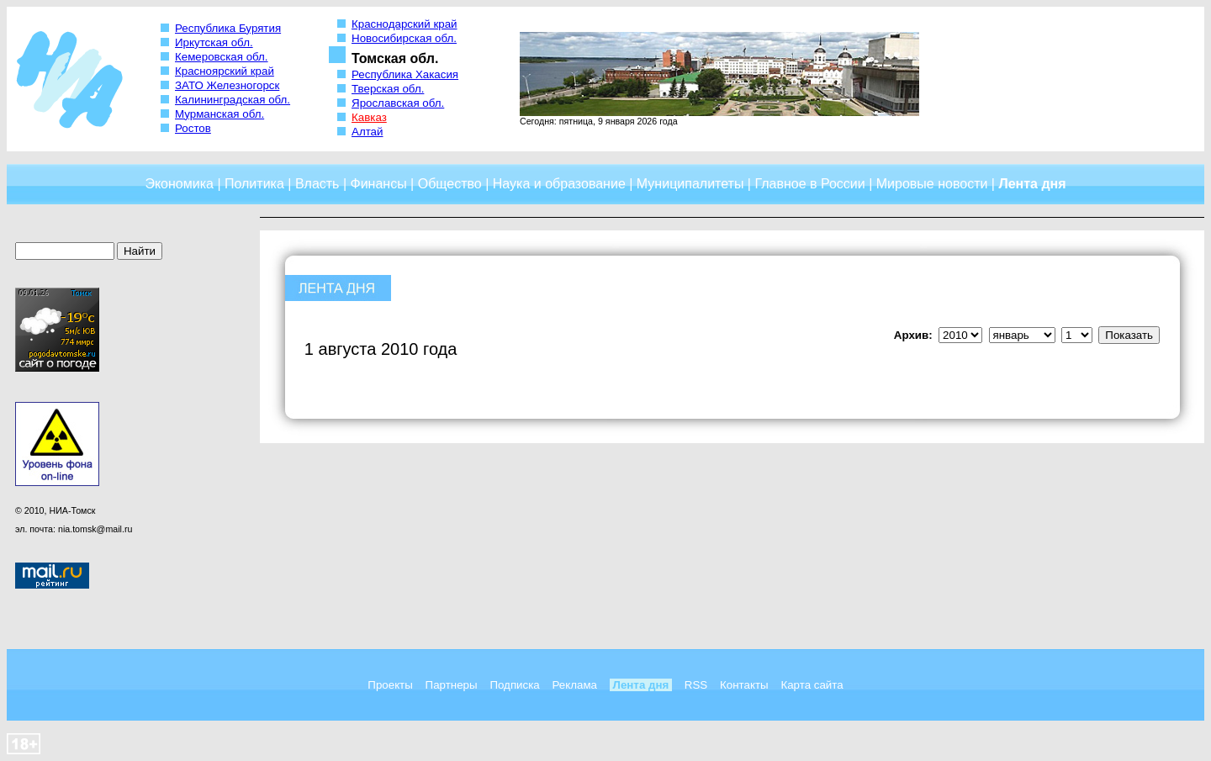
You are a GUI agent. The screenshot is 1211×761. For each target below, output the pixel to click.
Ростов (193, 128)
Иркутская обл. (214, 42)
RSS (696, 685)
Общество (450, 184)
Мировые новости (932, 184)
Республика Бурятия (228, 28)
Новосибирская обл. (404, 38)
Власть (317, 184)
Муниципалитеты (690, 184)
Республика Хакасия (405, 74)
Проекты (390, 685)
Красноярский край (224, 71)
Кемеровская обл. (221, 56)
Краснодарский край (404, 24)
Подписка (514, 685)
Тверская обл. (388, 88)
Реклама (575, 685)
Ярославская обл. (398, 103)
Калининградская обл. (232, 99)
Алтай (367, 131)
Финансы (379, 184)
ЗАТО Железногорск (227, 85)
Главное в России (809, 184)
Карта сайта (811, 685)
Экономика (179, 184)
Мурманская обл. (219, 114)
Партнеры (452, 685)
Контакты (744, 685)
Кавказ (369, 117)
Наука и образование (559, 184)
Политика (254, 184)
